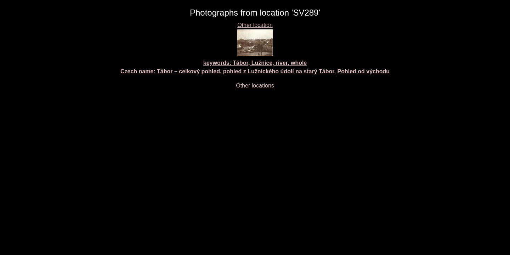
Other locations (255, 86)
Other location (255, 25)
